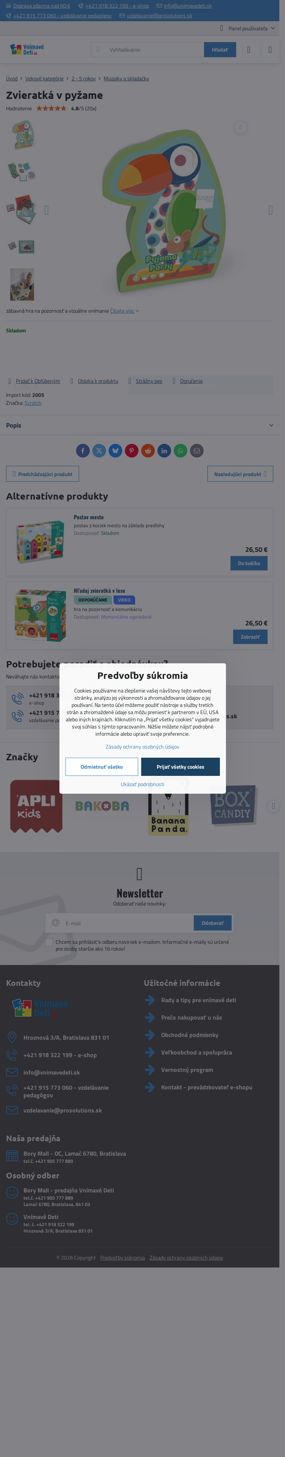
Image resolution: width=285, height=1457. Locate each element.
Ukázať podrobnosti (142, 784)
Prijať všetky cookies (180, 767)
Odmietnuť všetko (102, 767)
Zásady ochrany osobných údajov (142, 746)
